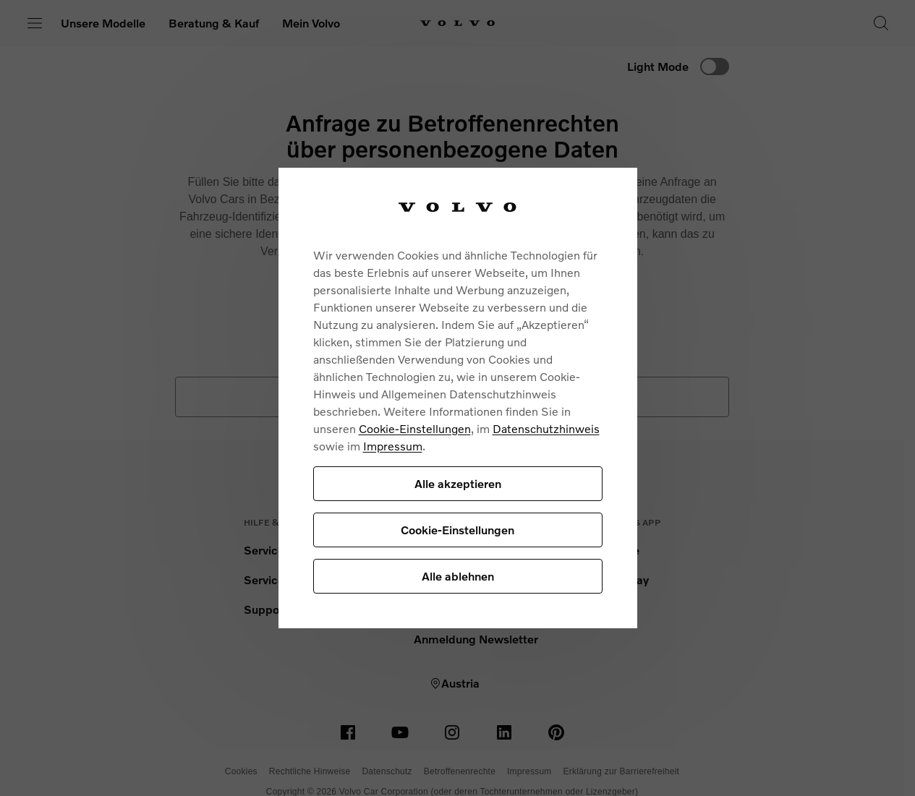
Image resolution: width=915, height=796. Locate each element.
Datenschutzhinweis (546, 428)
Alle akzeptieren (457, 483)
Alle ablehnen (458, 576)
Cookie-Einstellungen (415, 428)
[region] (457, 398)
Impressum (392, 446)
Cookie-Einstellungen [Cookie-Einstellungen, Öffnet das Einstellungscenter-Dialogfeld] (457, 529)
